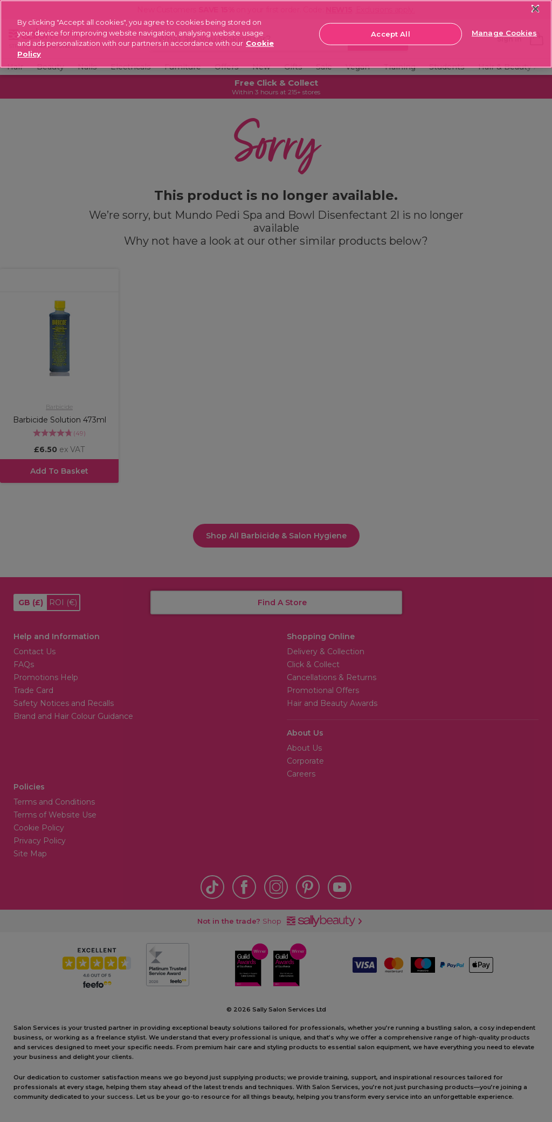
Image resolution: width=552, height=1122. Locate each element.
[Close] (536, 9)
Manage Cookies (504, 33)
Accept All (390, 33)
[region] (276, 34)
